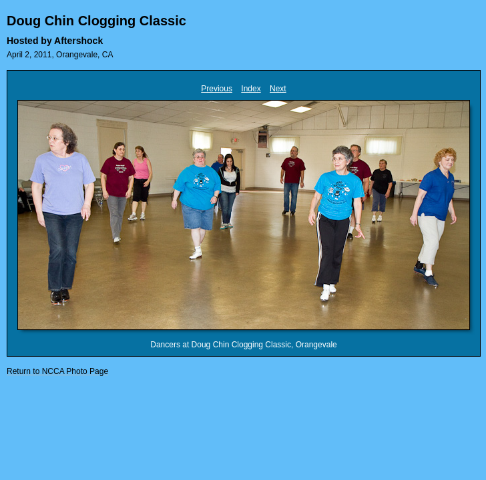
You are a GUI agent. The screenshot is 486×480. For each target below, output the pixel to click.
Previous (216, 88)
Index (250, 88)
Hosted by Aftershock (55, 40)
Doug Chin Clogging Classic (96, 20)
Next (278, 88)
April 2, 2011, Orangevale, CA (60, 54)
